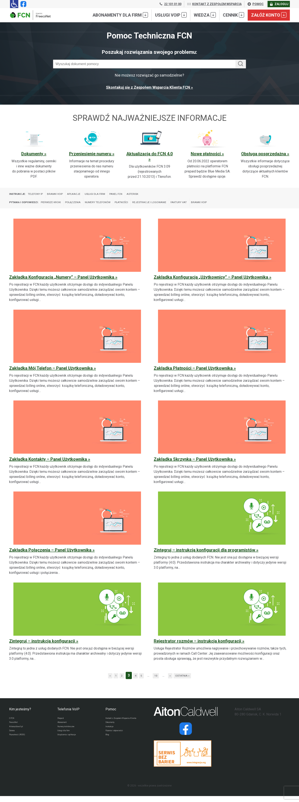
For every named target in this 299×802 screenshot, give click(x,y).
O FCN (12, 724)
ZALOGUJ (278, 4)
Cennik (233, 15)
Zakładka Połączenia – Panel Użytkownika (50, 555)
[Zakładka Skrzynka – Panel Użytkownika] (222, 447)
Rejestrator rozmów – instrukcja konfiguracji (197, 647)
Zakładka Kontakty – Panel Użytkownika (48, 464)
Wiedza (205, 15)
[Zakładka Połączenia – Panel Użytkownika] (77, 538)
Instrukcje (111, 738)
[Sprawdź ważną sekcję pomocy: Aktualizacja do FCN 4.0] (149, 154)
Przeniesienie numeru (90, 153)
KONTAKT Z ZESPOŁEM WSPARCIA (214, 4)
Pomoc (110, 715)
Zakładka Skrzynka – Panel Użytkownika (193, 464)
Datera (13, 739)
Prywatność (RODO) (20, 745)
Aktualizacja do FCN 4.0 (149, 153)
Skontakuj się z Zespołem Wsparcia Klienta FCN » (149, 87)
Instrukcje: (19, 195)
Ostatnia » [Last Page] (190, 681)
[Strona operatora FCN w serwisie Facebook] (22, 4)
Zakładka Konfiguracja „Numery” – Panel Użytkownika (61, 283)
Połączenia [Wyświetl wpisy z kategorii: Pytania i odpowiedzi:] (93, 206)
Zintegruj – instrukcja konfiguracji (42, 647)
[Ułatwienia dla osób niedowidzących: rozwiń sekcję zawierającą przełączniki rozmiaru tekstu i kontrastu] (14, 4)
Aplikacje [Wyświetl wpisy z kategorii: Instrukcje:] (92, 195)
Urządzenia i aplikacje (70, 745)
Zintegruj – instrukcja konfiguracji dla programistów (204, 555)
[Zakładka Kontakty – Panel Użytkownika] (77, 447)
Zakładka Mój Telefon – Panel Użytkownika (51, 374)
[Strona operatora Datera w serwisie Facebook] (185, 734)
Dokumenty (32, 153)
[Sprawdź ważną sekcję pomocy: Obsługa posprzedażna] (265, 154)
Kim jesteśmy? (20, 715)
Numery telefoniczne (69, 734)
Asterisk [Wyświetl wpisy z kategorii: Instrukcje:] (167, 195)
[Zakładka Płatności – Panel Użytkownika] (222, 356)
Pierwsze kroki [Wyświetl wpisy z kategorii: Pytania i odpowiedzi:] (64, 206)
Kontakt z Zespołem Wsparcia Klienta (123, 726)
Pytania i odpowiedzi (117, 743)
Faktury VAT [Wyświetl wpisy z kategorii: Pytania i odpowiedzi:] (226, 206)
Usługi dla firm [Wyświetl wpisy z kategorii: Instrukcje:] (119, 195)
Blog (108, 748)
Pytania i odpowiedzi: (28, 206)
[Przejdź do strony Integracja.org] (186, 759)
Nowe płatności (206, 153)
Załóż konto (268, 15)
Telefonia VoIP (68, 715)
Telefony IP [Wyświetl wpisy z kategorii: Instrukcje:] (43, 195)
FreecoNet (15, 729)
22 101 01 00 (170, 4)
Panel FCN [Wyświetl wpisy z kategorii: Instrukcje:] (146, 195)
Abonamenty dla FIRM (120, 15)
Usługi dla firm (65, 739)
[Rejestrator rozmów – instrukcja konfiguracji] (222, 627)
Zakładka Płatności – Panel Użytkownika (193, 374)
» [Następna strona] (174, 681)
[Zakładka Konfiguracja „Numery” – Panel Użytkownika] (77, 265)
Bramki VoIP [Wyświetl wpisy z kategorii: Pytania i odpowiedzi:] (251, 206)
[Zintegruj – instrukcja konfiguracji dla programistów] (222, 538)
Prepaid (61, 724)
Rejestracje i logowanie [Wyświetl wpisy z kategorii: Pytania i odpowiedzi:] (189, 206)
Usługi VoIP (171, 15)
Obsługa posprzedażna (264, 153)
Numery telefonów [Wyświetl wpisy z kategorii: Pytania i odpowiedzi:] (124, 206)
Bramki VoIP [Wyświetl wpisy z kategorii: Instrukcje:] (68, 195)
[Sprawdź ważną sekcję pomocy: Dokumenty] (33, 154)
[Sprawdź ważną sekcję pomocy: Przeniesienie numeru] (91, 154)
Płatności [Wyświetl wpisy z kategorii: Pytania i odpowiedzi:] (154, 206)
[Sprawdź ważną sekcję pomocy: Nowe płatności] (207, 154)
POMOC (255, 4)
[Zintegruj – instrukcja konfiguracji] (77, 627)
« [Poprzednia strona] (101, 681)
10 (157, 681)
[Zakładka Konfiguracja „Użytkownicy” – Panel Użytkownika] (222, 265)
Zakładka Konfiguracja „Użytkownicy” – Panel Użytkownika (211, 283)
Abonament (64, 729)
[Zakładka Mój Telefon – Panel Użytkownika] (77, 356)
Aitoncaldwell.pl (18, 734)
